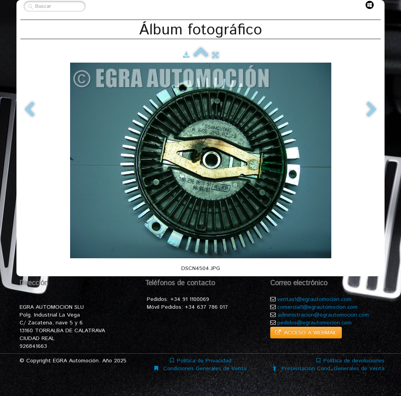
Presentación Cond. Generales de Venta (329, 369)
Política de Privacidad (200, 361)
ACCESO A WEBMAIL (306, 333)
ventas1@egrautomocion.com (314, 299)
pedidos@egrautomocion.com (314, 323)
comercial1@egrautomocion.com (317, 307)
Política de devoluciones (350, 361)
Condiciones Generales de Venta (200, 369)
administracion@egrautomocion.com (323, 315)
